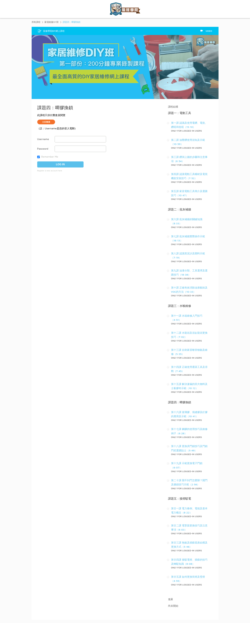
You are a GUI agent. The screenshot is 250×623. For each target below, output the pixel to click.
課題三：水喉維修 (179, 306)
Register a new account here (49, 170)
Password (42, 148)
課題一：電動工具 (179, 113)
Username (43, 139)
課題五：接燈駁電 (179, 498)
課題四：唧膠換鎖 (179, 402)
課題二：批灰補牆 (179, 209)
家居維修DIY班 (51, 22)
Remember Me (47, 156)
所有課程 (36, 22)
